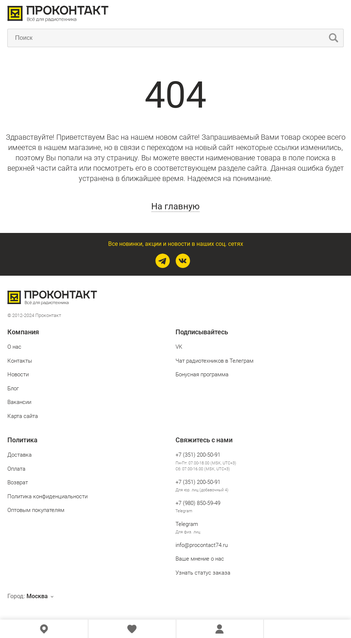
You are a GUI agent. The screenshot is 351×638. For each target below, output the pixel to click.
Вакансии (19, 402)
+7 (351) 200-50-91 (198, 455)
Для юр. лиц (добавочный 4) (202, 490)
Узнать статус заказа (203, 572)
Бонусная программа (202, 374)
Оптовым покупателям (35, 510)
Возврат (17, 482)
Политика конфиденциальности (47, 496)
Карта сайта (22, 416)
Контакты (19, 361)
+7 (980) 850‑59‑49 (198, 503)
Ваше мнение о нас (200, 558)
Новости (18, 374)
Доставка (19, 455)
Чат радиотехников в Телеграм (214, 361)
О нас (14, 347)
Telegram (184, 511)
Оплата (16, 469)
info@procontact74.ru (202, 545)
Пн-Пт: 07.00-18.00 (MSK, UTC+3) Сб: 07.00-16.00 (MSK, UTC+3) (206, 466)
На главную (175, 206)
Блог (13, 388)
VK (179, 347)
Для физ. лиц (188, 532)
